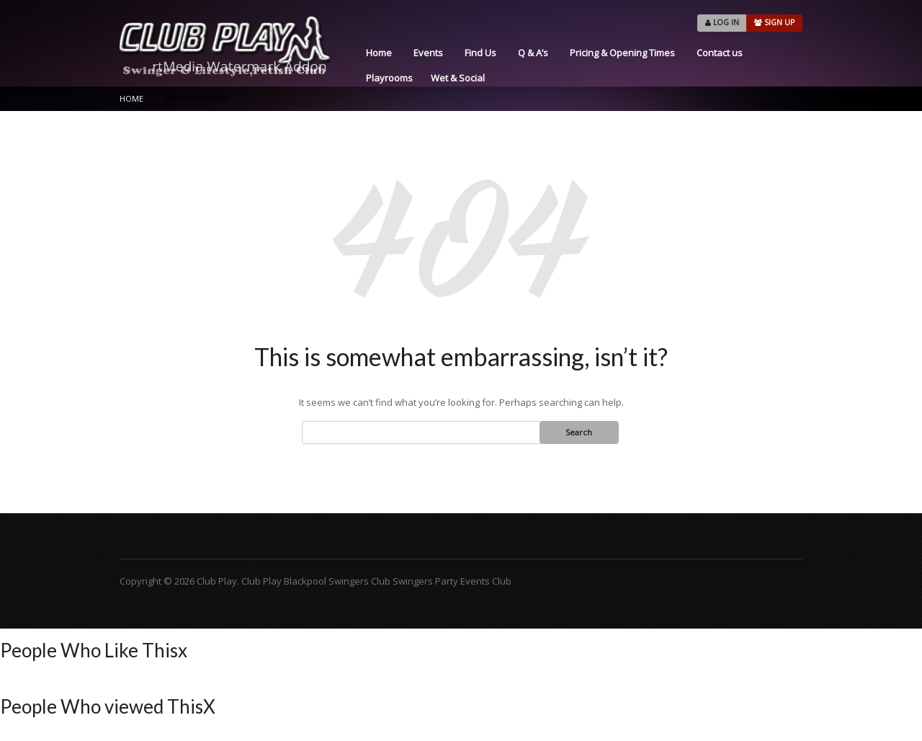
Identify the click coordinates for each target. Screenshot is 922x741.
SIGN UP (774, 22)
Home (379, 52)
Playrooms (389, 77)
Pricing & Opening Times (622, 52)
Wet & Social (458, 77)
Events (428, 52)
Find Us (480, 52)
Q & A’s (533, 52)
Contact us (720, 52)
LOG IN (722, 22)
